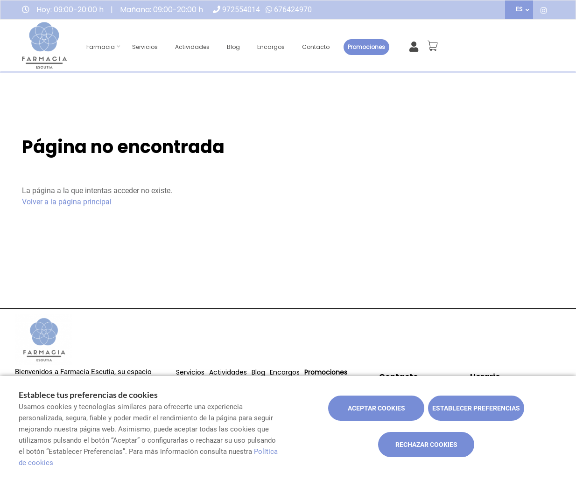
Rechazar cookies (426, 444)
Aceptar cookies (376, 408)
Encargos (271, 47)
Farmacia (100, 47)
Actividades (192, 47)
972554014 (241, 9)
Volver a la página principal (67, 201)
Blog (233, 47)
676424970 (293, 9)
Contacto (316, 47)
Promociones (366, 47)
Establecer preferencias (476, 408)
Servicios (145, 47)
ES (519, 9)
